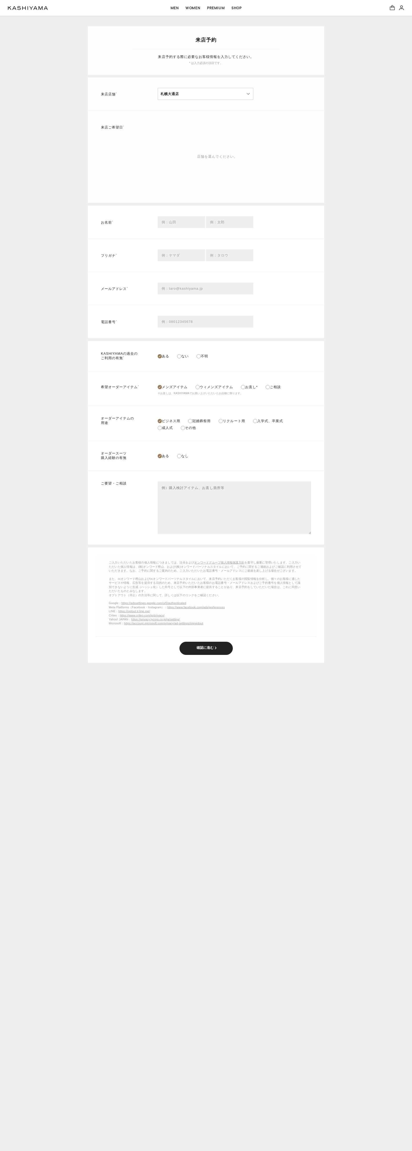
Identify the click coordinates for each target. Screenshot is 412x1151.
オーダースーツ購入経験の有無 (114, 455)
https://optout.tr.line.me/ (134, 611)
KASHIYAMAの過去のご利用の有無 (119, 356)
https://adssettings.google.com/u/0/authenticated (153, 603)
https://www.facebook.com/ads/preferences (196, 607)
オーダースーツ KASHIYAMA (28, 8)
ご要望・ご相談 (114, 483)
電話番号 (109, 321)
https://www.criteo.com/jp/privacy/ (142, 615)
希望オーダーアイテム (120, 386)
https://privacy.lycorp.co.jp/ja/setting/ (155, 619)
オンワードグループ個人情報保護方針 (219, 562)
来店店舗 (109, 94)
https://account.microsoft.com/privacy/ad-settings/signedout (163, 623)
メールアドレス (114, 288)
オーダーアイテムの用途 (117, 420)
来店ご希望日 (112, 127)
